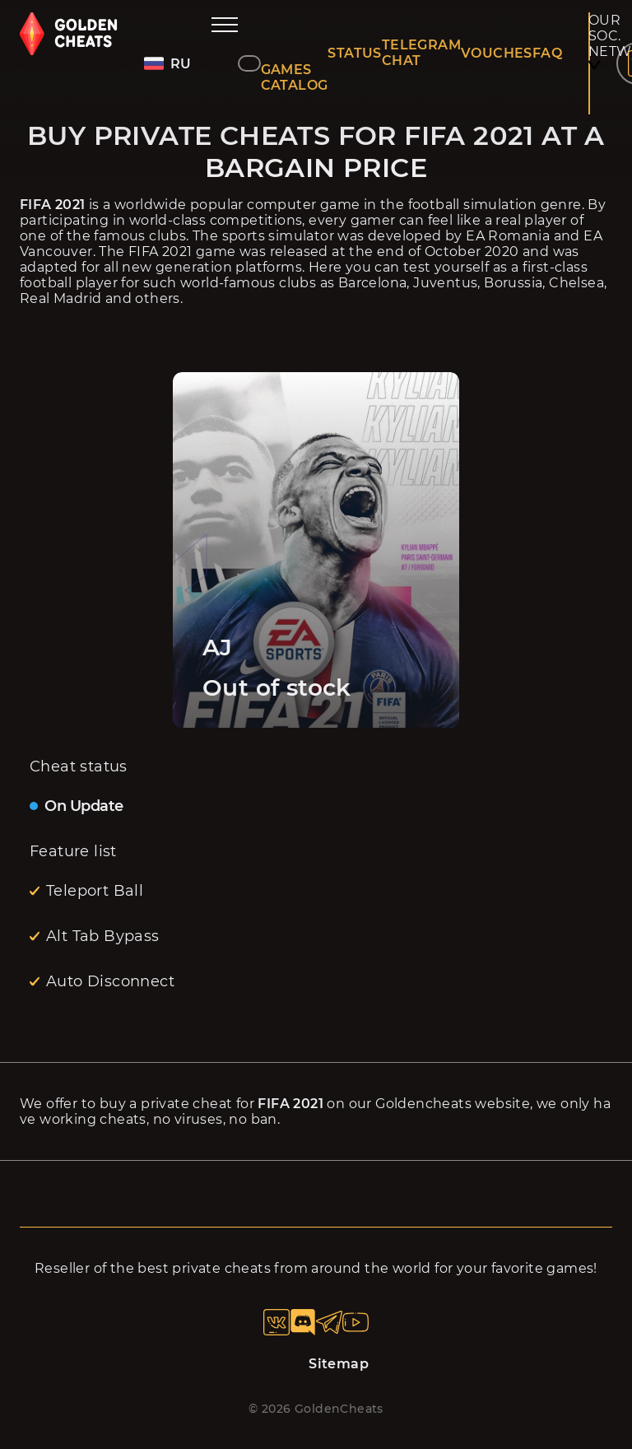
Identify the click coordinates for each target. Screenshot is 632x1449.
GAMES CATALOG (294, 77)
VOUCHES (496, 53)
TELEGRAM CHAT (421, 52)
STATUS (354, 53)
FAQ (547, 53)
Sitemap (339, 1364)
